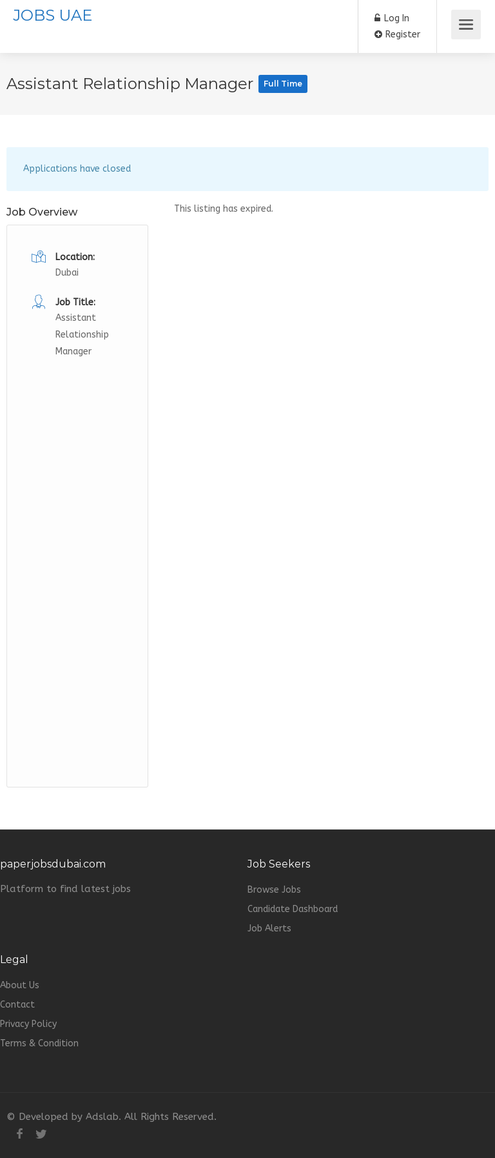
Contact (17, 1004)
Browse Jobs (274, 889)
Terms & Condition (39, 1043)
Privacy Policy (28, 1024)
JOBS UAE (52, 15)
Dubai (67, 272)
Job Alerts (269, 928)
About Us (19, 985)
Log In (391, 18)
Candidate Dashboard (293, 909)
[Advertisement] (77, 553)
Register (397, 34)
